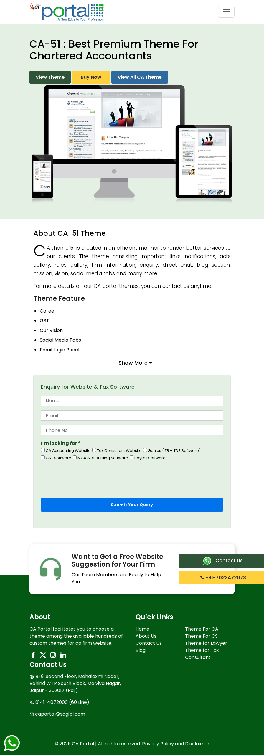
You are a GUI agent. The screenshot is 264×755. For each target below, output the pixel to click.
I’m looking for (60, 443)
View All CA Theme (140, 77)
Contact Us (149, 643)
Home (142, 629)
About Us (146, 636)
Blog (141, 650)
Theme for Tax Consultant (202, 654)
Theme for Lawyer (206, 643)
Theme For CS (201, 636)
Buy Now (91, 77)
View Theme (50, 77)
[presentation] (86, 477)
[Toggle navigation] (226, 12)
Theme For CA (201, 629)
